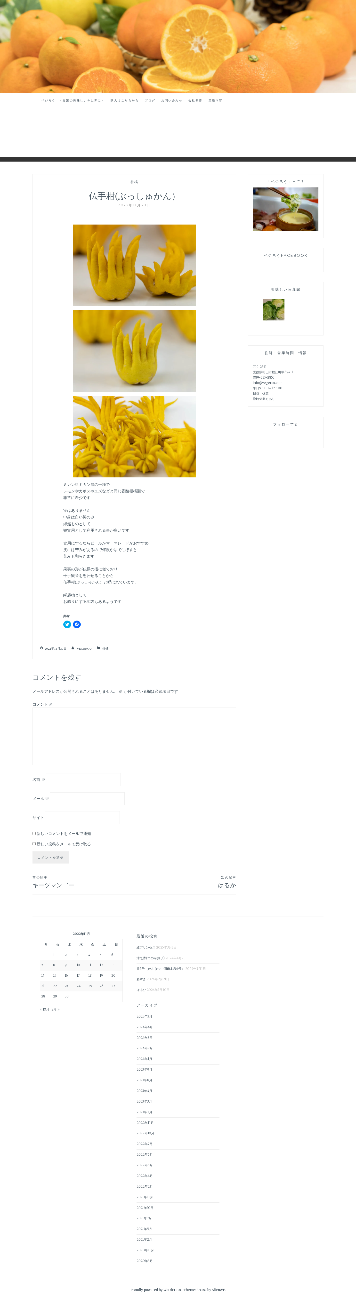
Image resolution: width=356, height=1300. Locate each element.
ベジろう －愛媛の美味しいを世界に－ (73, 100)
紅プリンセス (146, 947)
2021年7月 (144, 1218)
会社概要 (195, 100)
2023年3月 (144, 1101)
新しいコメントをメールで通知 (64, 833)
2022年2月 (145, 1186)
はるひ (141, 990)
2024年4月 (145, 1027)
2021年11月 (145, 1197)
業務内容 (216, 100)
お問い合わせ (171, 100)
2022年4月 (145, 1176)
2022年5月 (145, 1165)
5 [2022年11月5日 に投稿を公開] (101, 955)
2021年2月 (144, 1240)
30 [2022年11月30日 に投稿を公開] (67, 996)
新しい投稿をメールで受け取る (64, 843)
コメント (42, 704)
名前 (38, 779)
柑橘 (134, 182)
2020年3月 (145, 1261)
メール (40, 798)
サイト (38, 817)
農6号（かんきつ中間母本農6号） (161, 969)
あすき (141, 979)
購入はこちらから (125, 100)
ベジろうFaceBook (286, 255)
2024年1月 (144, 1059)
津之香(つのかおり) (151, 958)
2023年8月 (144, 1080)
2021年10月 (145, 1208)
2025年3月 (144, 1016)
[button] (134, 265)
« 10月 (44, 1009)
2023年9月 (144, 1069)
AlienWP (218, 1290)
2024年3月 (145, 1038)
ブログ (150, 100)
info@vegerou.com (268, 383)
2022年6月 (145, 1154)
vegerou (84, 648)
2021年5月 (144, 1229)
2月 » (55, 1009)
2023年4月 (144, 1091)
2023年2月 (144, 1112)
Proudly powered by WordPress (155, 1290)
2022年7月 (145, 1144)
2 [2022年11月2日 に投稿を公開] (66, 955)
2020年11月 (145, 1250)
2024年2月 (145, 1048)
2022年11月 (145, 1123)
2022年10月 (145, 1133)
